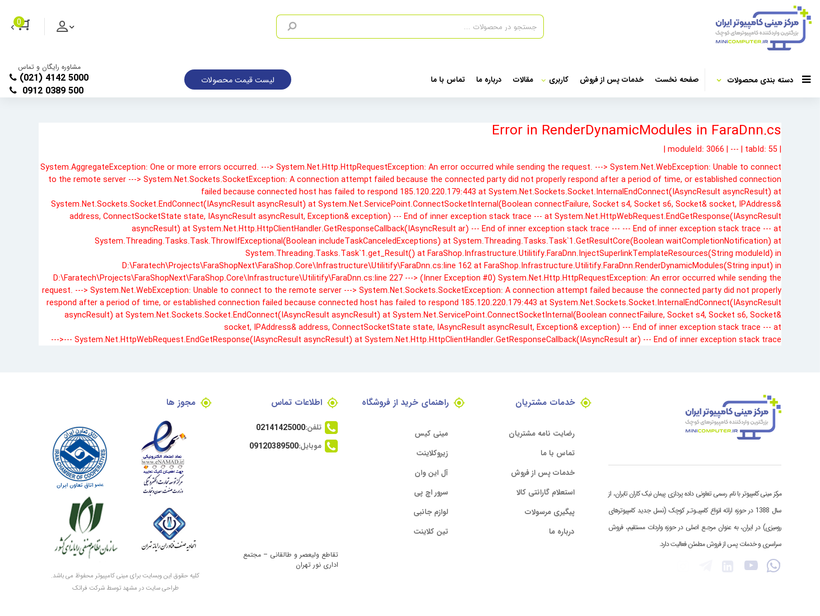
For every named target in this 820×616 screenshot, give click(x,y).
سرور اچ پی (431, 492)
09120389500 (274, 445)
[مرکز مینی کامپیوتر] (678, 28)
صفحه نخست (677, 79)
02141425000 (280, 427)
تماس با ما (448, 79)
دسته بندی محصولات (769, 79)
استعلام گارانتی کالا (545, 492)
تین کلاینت (430, 531)
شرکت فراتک (88, 587)
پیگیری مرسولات (550, 511)
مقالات (523, 79)
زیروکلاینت (432, 453)
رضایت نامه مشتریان (542, 433)
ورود (71, 32)
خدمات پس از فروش (612, 79)
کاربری (555, 79)
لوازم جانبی (430, 511)
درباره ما (489, 79)
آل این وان (431, 472)
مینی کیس (431, 433)
